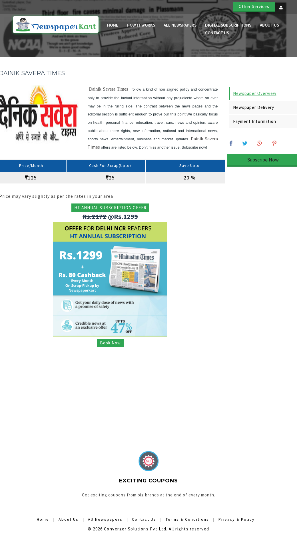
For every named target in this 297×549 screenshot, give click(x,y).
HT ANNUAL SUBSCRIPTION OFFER (110, 207)
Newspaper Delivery (253, 107)
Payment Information (254, 121)
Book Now (110, 343)
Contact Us (217, 32)
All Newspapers (180, 25)
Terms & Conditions (187, 519)
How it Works (141, 25)
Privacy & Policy (236, 519)
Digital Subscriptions (228, 25)
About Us (269, 25)
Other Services (254, 6)
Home (112, 25)
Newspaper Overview (254, 93)
